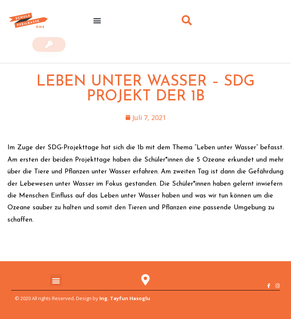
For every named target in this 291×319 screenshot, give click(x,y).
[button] (97, 20)
